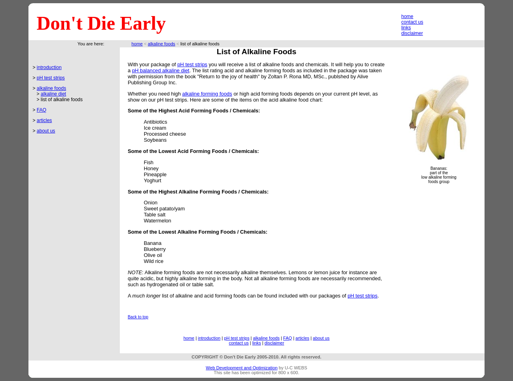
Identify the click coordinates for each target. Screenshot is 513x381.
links (406, 28)
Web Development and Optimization (242, 367)
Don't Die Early (101, 23)
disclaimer (412, 33)
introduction (49, 67)
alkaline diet (53, 94)
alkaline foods (161, 43)
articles (44, 120)
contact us (412, 22)
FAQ (41, 110)
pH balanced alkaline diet (160, 70)
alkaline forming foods (207, 94)
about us (46, 131)
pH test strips (51, 78)
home (407, 16)
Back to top (138, 317)
